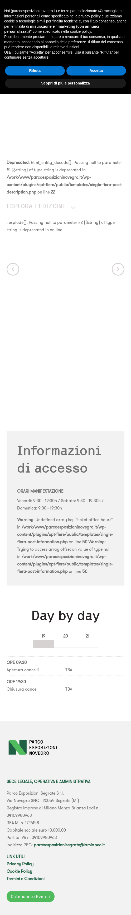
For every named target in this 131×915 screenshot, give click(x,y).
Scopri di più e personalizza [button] (65, 83)
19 (43, 636)
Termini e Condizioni (26, 878)
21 (87, 636)
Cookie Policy (19, 871)
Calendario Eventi (30, 896)
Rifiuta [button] (35, 70)
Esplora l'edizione (41, 205)
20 (65, 636)
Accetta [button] (96, 70)
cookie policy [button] (80, 31)
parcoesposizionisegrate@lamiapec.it (69, 844)
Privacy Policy (20, 863)
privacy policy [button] (90, 16)
